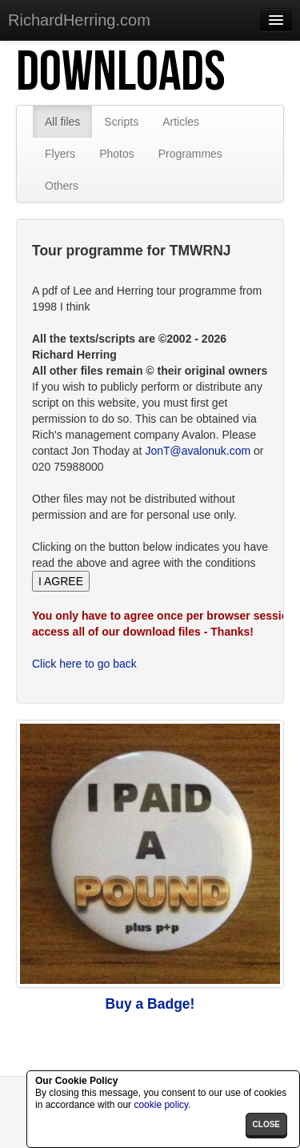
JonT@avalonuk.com (197, 450)
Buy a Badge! (150, 1004)
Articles (180, 121)
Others (61, 185)
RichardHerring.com (79, 20)
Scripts (121, 121)
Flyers (60, 153)
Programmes (190, 153)
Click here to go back (84, 663)
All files (62, 121)
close (266, 1124)
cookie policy (161, 1104)
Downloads (121, 72)
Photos (116, 153)
